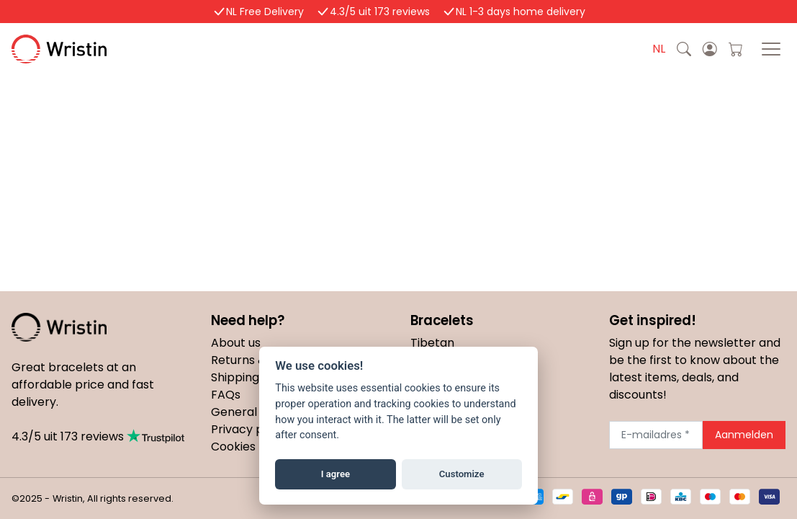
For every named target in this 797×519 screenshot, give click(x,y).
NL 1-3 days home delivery (520, 11)
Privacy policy (250, 429)
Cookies (233, 446)
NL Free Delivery (265, 11)
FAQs (225, 394)
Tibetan (432, 342)
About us (236, 342)
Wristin (100, 49)
